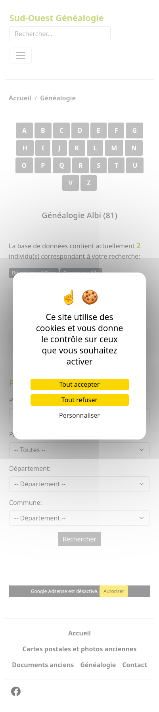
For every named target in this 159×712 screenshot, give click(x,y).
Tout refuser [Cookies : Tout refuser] (79, 399)
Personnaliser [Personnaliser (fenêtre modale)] (79, 415)
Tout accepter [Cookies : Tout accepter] (79, 384)
